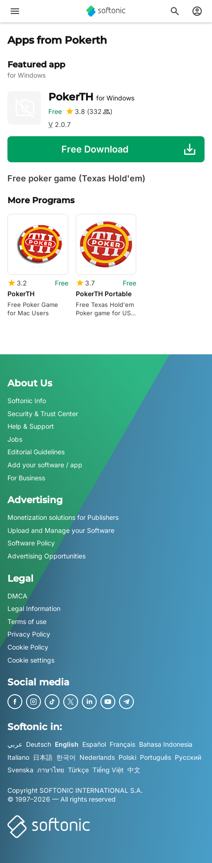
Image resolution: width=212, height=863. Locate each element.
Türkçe (78, 770)
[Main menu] (15, 11)
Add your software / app (44, 465)
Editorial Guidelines (36, 452)
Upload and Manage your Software (60, 530)
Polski (127, 757)
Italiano (18, 757)
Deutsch (38, 744)
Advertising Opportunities (46, 556)
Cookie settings (30, 660)
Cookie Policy (27, 647)
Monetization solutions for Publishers (63, 517)
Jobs (14, 439)
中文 (133, 770)
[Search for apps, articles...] (175, 11)
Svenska (20, 770)
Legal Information (33, 608)
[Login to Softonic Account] (197, 11)
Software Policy (31, 543)
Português (155, 757)
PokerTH (91, 97)
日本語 (43, 757)
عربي (14, 744)
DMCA (17, 596)
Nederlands (97, 757)
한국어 (66, 757)
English (67, 744)
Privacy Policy (28, 634)
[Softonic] (106, 11)
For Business (26, 478)
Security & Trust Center (42, 414)
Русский (188, 757)
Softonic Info (26, 401)
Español (94, 744)
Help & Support (30, 426)
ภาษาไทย (50, 770)
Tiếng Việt (108, 770)
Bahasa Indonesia (165, 744)
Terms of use (26, 621)
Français (122, 744)
